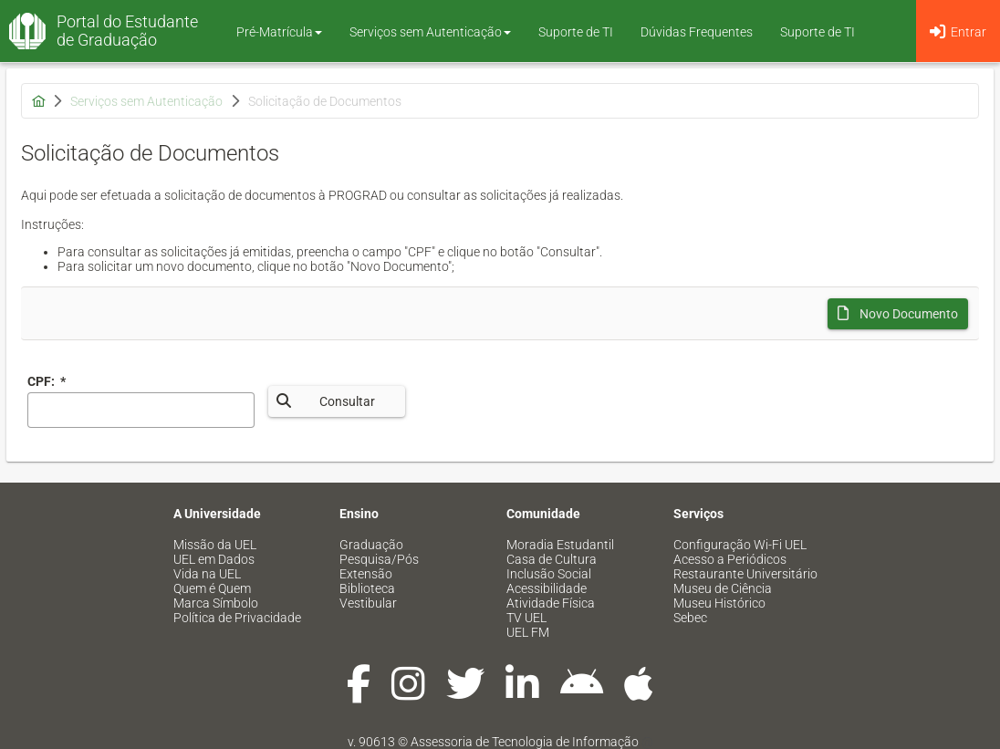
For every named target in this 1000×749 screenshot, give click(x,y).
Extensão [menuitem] (365, 574)
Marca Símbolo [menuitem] (215, 603)
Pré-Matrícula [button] (279, 32)
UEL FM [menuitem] (527, 632)
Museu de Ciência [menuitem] (722, 588)
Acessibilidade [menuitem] (546, 588)
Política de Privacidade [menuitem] (237, 617)
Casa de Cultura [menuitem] (551, 559)
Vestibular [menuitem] (368, 603)
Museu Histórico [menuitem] (719, 603)
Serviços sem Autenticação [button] (430, 32)
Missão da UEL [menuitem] (214, 544)
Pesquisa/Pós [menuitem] (379, 559)
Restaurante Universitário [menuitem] (745, 574)
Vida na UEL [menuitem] (207, 574)
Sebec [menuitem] (690, 617)
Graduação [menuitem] (371, 544)
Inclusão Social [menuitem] (548, 574)
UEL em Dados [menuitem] (214, 559)
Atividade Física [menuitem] (550, 603)
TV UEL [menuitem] (526, 617)
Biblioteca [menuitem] (367, 588)
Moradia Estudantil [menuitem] (560, 544)
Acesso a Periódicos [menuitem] (729, 559)
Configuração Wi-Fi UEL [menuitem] (740, 544)
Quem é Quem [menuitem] (212, 588)
